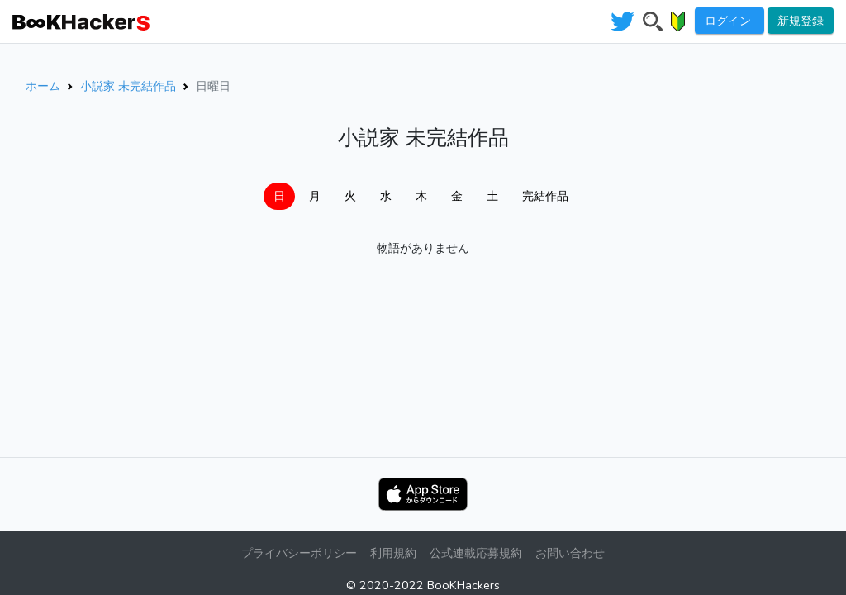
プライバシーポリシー (299, 553)
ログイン (729, 20)
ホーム (43, 86)
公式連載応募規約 (476, 553)
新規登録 (800, 20)
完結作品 (545, 196)
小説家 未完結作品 (128, 86)
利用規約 (393, 553)
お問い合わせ (570, 553)
